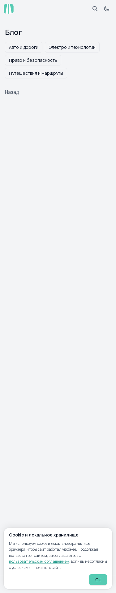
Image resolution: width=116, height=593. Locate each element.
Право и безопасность (33, 60)
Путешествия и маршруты (36, 73)
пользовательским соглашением (39, 561)
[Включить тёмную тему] (106, 8)
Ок (98, 579)
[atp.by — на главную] (9, 9)
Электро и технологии (72, 47)
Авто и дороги (23, 47)
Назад (12, 92)
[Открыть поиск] (95, 8)
